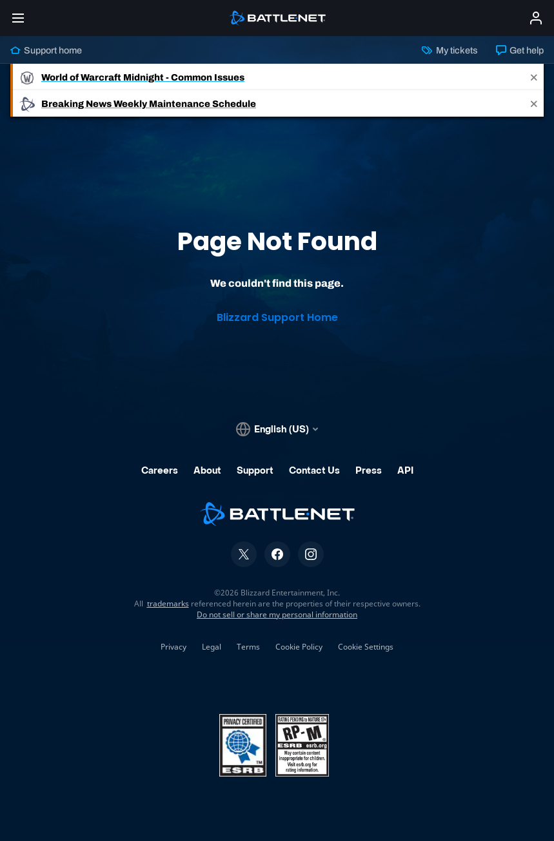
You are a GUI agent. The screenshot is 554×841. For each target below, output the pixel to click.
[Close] (534, 77)
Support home (46, 50)
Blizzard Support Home (277, 317)
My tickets (449, 50)
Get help (520, 50)
